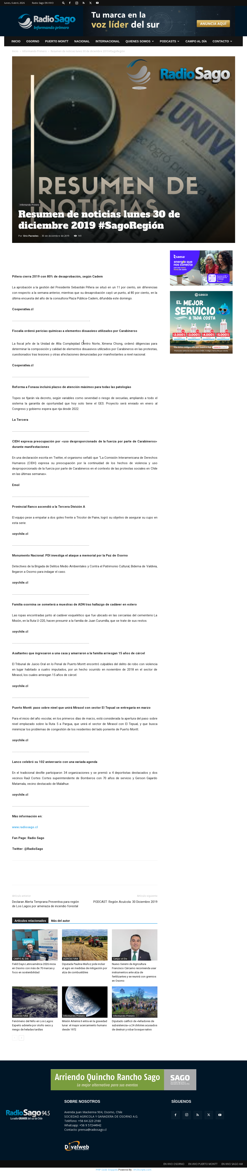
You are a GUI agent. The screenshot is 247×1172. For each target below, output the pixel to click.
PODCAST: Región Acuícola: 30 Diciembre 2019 (125, 902)
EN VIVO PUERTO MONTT (203, 1164)
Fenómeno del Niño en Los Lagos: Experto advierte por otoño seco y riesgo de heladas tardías (32, 1025)
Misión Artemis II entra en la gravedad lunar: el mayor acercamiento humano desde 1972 (84, 1025)
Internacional (108, 41)
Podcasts (170, 41)
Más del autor (60, 920)
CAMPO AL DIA (21, 958)
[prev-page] (14, 1037)
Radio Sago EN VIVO (43, 2)
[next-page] (21, 1037)
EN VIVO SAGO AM (232, 1164)
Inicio (15, 51)
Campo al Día (196, 41)
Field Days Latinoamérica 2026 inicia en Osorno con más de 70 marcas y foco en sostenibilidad (34, 968)
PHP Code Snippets (107, 1169)
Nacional (82, 41)
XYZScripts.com (142, 1169)
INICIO (15, 41)
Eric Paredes (30, 235)
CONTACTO (222, 41)
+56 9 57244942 (90, 1125)
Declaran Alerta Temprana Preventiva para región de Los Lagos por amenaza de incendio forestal (45, 904)
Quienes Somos (140, 41)
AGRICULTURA (70, 958)
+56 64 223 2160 (89, 1121)
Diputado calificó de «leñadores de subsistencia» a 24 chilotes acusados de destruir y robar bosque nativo (134, 1025)
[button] (63, 2)
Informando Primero (34, 51)
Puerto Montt (56, 41)
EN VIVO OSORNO (173, 1164)
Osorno (32, 41)
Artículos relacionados (30, 920)
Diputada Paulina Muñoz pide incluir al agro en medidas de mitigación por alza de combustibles (84, 968)
